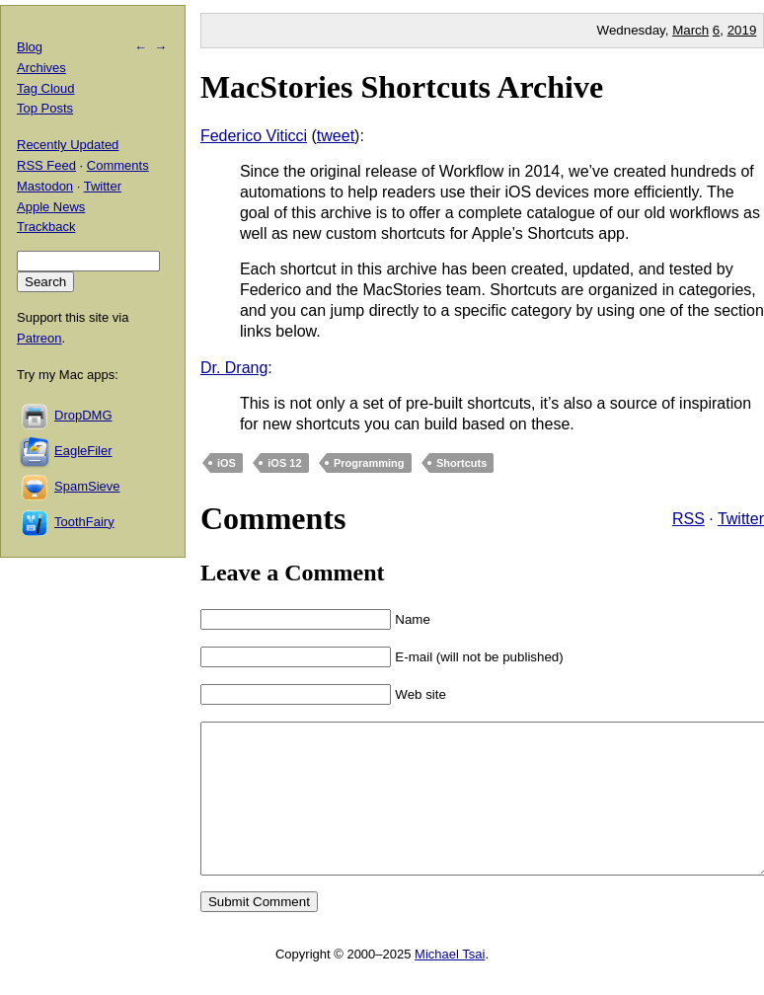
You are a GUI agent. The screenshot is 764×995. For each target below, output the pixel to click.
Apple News (51, 206)
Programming (369, 463)
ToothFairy (84, 521)
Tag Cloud (46, 88)
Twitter (741, 518)
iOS (226, 463)
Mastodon (45, 186)
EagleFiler (83, 450)
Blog (29, 46)
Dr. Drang (233, 367)
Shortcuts (461, 463)
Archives (41, 67)
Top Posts (45, 108)
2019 (742, 30)
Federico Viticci (253, 135)
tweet (335, 135)
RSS (688, 518)
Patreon (39, 338)
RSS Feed (46, 165)
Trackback (46, 226)
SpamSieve (86, 486)
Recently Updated (67, 144)
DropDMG (83, 415)
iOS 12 (284, 463)
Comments (118, 165)
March (690, 30)
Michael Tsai (450, 983)
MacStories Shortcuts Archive (401, 87)
